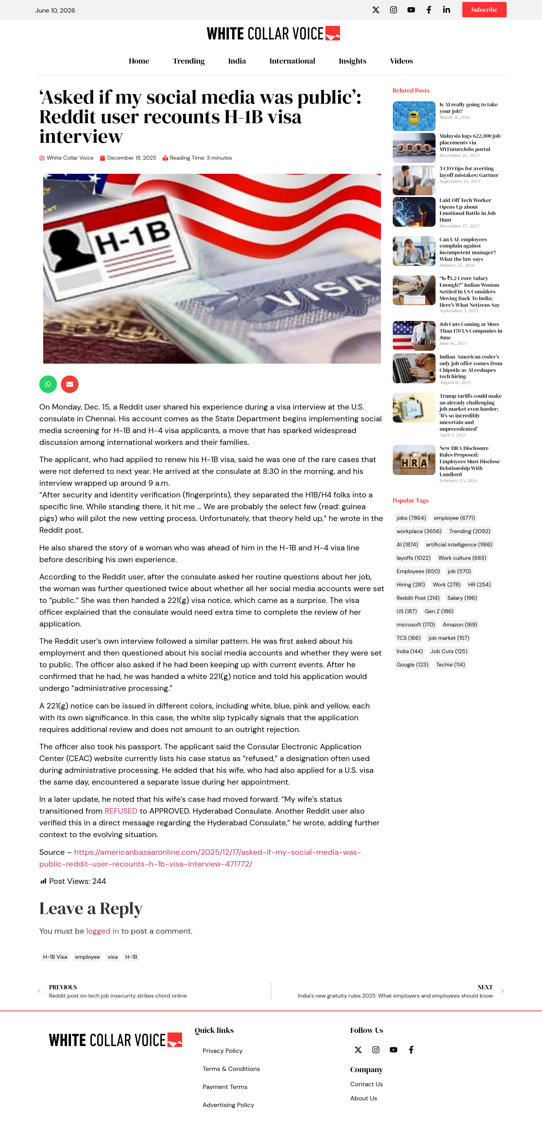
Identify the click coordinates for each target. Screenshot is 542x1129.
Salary (462, 598)
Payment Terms (225, 1087)
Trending (189, 60)
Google (412, 664)
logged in (102, 931)
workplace (419, 531)
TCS (409, 638)
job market (448, 638)
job (459, 571)
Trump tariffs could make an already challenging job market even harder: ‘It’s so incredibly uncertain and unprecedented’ (470, 412)
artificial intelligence (459, 544)
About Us (363, 1098)
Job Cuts (449, 651)
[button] (48, 384)
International (292, 60)
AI (407, 544)
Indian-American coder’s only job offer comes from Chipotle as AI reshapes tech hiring (470, 366)
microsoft (416, 624)
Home (139, 60)
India (237, 60)
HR (479, 584)
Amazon (460, 624)
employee (454, 518)
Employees (418, 571)
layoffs (413, 558)
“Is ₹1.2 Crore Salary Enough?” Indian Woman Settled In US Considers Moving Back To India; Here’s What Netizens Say (469, 291)
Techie (450, 664)
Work (447, 584)
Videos (401, 60)
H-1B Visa (55, 957)
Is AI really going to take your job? (468, 107)
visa (112, 957)
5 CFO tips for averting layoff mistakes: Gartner (468, 171)
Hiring (411, 584)
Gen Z (439, 611)
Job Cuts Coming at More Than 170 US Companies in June (470, 330)
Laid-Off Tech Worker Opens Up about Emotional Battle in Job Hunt (467, 210)
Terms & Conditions (231, 1069)
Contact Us (366, 1084)
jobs (411, 518)
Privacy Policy (223, 1051)
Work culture (462, 558)
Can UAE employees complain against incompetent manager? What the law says (467, 249)
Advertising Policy (228, 1105)
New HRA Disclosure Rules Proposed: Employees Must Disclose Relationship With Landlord (469, 461)
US (407, 611)
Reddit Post (418, 598)
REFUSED (120, 811)
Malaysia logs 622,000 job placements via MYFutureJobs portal (469, 142)
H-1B (131, 957)
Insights (352, 60)
